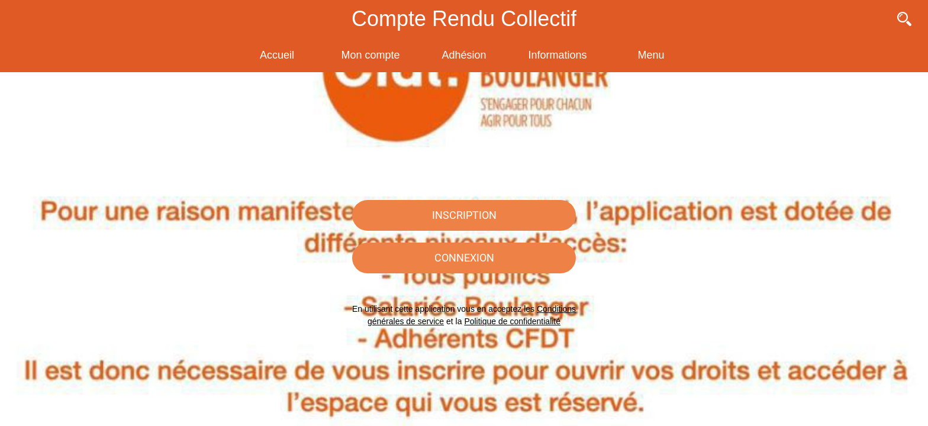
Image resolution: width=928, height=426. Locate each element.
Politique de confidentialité (512, 321)
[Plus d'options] (651, 55)
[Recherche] (904, 19)
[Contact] (873, 19)
